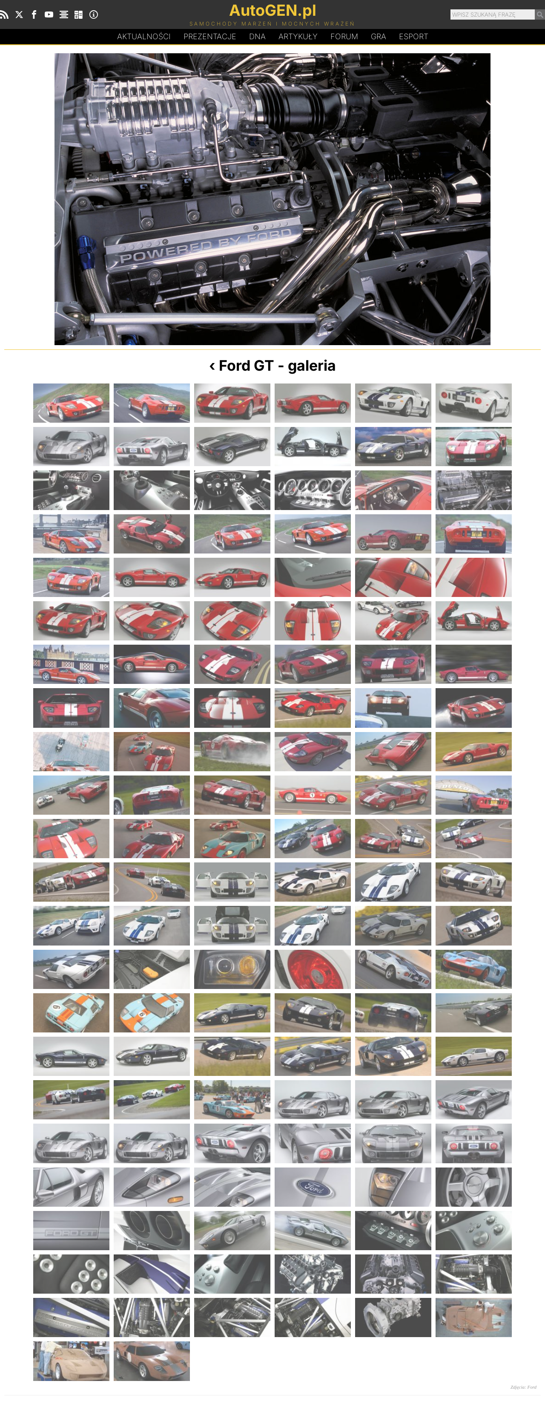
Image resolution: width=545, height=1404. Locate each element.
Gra (378, 36)
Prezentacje (210, 36)
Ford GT (246, 365)
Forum (344, 36)
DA (257, 36)
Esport (413, 36)
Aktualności (144, 36)
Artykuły (298, 36)
